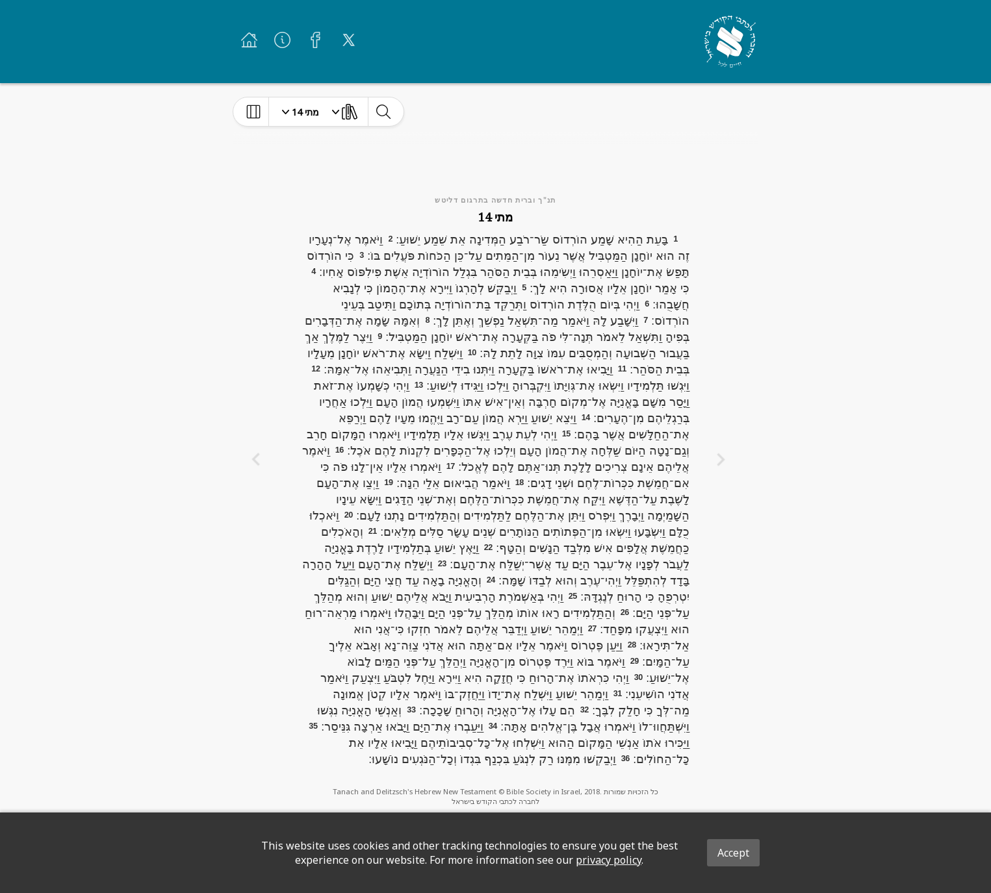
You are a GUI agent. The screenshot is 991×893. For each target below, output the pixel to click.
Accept (733, 853)
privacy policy (608, 860)
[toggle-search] (383, 111)
